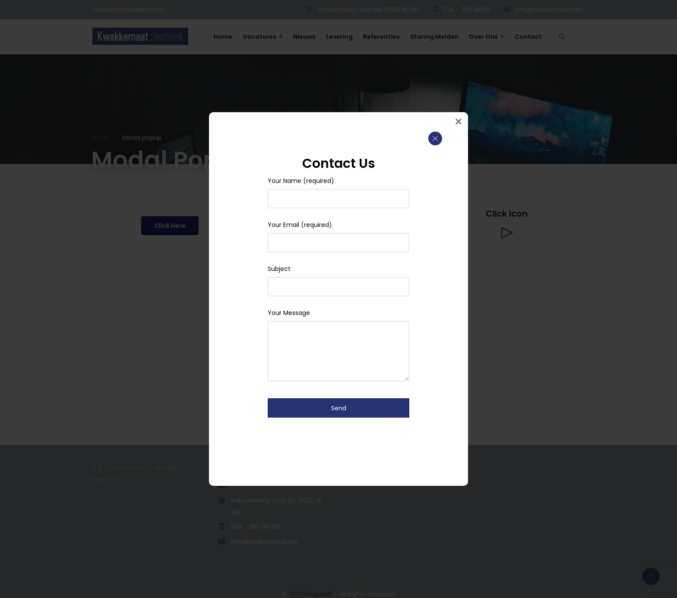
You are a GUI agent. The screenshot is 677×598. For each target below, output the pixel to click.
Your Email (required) (338, 234)
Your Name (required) (338, 190)
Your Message (338, 322)
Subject (338, 278)
